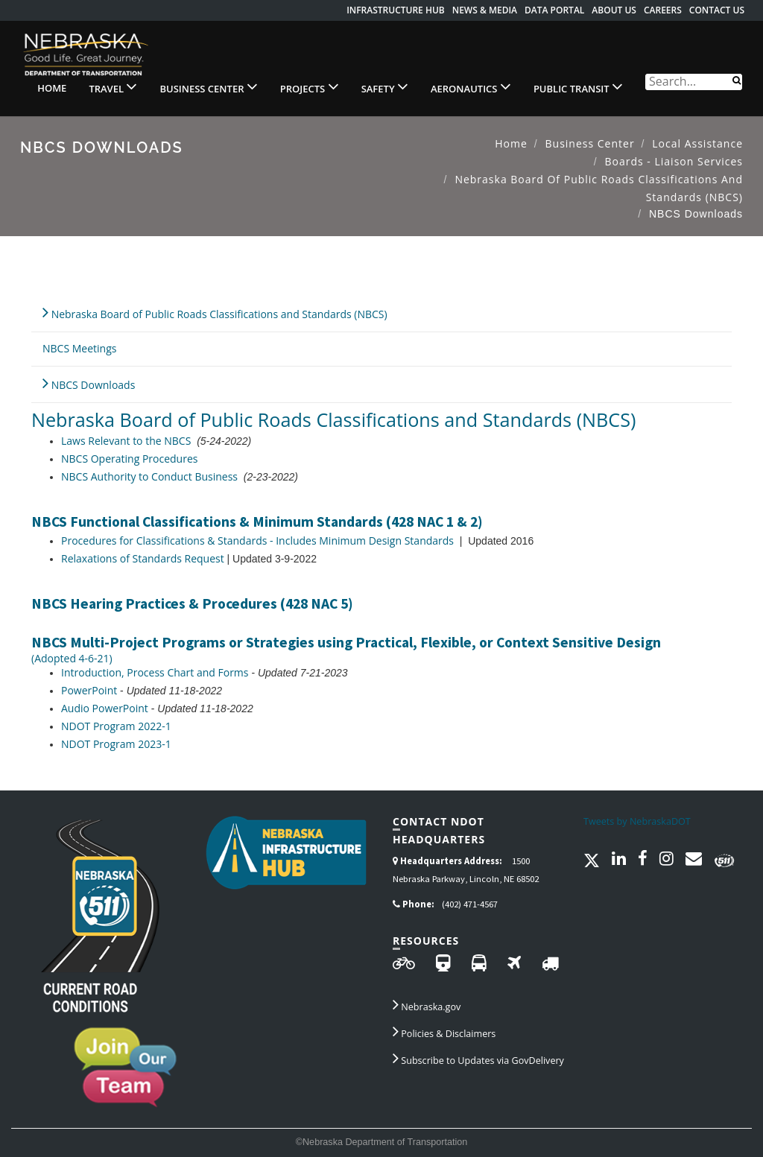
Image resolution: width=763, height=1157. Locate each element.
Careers (663, 10)
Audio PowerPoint (104, 708)
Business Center (208, 86)
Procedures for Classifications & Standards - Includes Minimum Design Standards (257, 540)
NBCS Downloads (88, 382)
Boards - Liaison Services (674, 161)
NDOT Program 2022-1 (116, 726)
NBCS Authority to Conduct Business (149, 476)
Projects (309, 86)
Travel (113, 86)
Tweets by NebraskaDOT (637, 821)
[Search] (736, 79)
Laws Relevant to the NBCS (126, 441)
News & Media (484, 10)
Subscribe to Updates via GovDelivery (478, 1058)
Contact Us (716, 10)
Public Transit (578, 86)
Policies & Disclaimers (444, 1031)
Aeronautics (471, 86)
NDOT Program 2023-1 (116, 744)
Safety (384, 86)
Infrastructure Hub (395, 10)
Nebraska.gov (426, 1004)
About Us (614, 10)
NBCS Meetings (79, 348)
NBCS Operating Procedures (129, 458)
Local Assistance (697, 143)
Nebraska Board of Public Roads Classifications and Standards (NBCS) (214, 311)
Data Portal (554, 10)
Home (51, 88)
